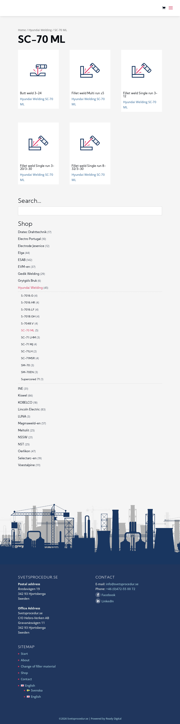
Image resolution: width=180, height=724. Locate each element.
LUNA (22, 416)
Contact (26, 679)
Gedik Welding (28, 274)
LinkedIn (108, 601)
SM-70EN (27, 372)
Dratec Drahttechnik (32, 232)
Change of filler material (38, 666)
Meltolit (23, 430)
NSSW (23, 437)
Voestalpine (26, 465)
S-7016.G (27, 295)
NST (21, 444)
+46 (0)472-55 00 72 (120, 589)
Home (22, 30)
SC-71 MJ (27, 344)
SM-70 (25, 365)
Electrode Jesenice (31, 246)
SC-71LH (27, 351)
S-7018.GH (28, 316)
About (25, 660)
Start (24, 654)
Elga (21, 253)
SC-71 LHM (28, 337)
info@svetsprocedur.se (122, 584)
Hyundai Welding (40, 30)
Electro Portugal (29, 239)
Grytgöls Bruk (27, 280)
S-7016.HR (28, 302)
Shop (24, 673)
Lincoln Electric (29, 409)
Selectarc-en (27, 458)
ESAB (21, 260)
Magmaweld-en (29, 423)
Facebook (108, 595)
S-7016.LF (27, 309)
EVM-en (24, 267)
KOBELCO (25, 402)
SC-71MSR (28, 358)
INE (20, 388)
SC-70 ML (27, 330)
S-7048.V (27, 323)
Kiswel (22, 395)
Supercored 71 (30, 379)
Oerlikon (24, 451)
